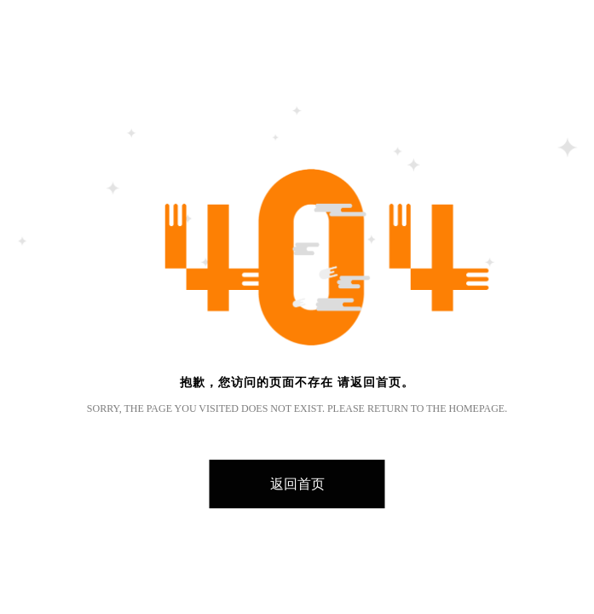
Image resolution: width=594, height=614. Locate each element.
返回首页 (297, 484)
